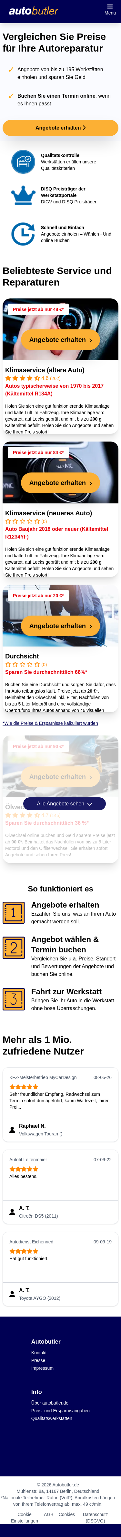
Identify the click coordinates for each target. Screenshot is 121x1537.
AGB (49, 1514)
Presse (38, 1360)
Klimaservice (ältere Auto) (45, 370)
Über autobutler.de (49, 1403)
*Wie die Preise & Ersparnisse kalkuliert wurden (50, 723)
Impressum (42, 1368)
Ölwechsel (21, 807)
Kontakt (38, 1352)
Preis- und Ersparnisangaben (60, 1410)
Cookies (67, 1514)
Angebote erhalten (60, 128)
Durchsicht (22, 656)
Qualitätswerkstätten (51, 1418)
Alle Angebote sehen (64, 804)
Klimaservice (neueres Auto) (48, 513)
